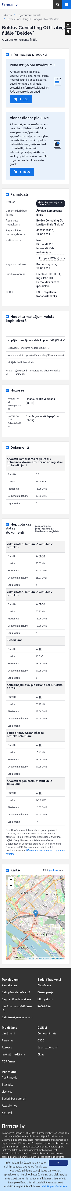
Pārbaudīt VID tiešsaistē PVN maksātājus (45, 248)
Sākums (7, 15)
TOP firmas (9, 1061)
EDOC (42, 556)
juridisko (54, 870)
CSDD (40, 1040)
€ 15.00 (22, 172)
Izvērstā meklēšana (13, 1054)
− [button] (11, 886)
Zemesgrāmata (46, 1033)
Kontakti (7, 1112)
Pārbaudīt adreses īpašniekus (47, 284)
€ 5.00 (21, 99)
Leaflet (31, 958)
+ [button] (11, 880)
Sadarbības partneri (14, 1098)
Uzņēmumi (8, 1033)
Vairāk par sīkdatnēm (54, 1186)
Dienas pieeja (45, 992)
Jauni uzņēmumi (47, 1047)
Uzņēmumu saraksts (29, 15)
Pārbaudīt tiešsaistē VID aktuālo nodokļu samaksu (38, 372)
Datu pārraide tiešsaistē (16, 992)
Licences (7, 1091)
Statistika (7, 1084)
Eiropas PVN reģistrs (52, 258)
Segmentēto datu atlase (16, 999)
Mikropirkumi (45, 999)
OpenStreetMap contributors (51, 958)
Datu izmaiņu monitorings (17, 1017)
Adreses (7, 1047)
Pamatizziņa (9, 985)
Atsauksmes (9, 1105)
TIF (40, 649)
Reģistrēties (44, 1006)
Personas (7, 1040)
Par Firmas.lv (9, 1077)
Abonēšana (44, 985)
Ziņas (40, 1054)
